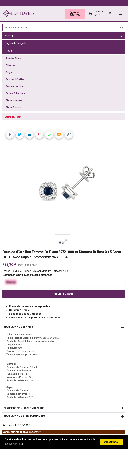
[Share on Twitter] (20, 135)
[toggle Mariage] (122, 35)
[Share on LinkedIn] (30, 135)
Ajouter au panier (64, 293)
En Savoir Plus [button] (14, 443)
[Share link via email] (59, 135)
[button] (64, 327)
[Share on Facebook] (10, 135)
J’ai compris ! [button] (111, 442)
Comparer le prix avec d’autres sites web (27, 275)
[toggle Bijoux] (122, 51)
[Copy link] (69, 135)
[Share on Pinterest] (39, 135)
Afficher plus (61, 271)
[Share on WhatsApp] (49, 135)
